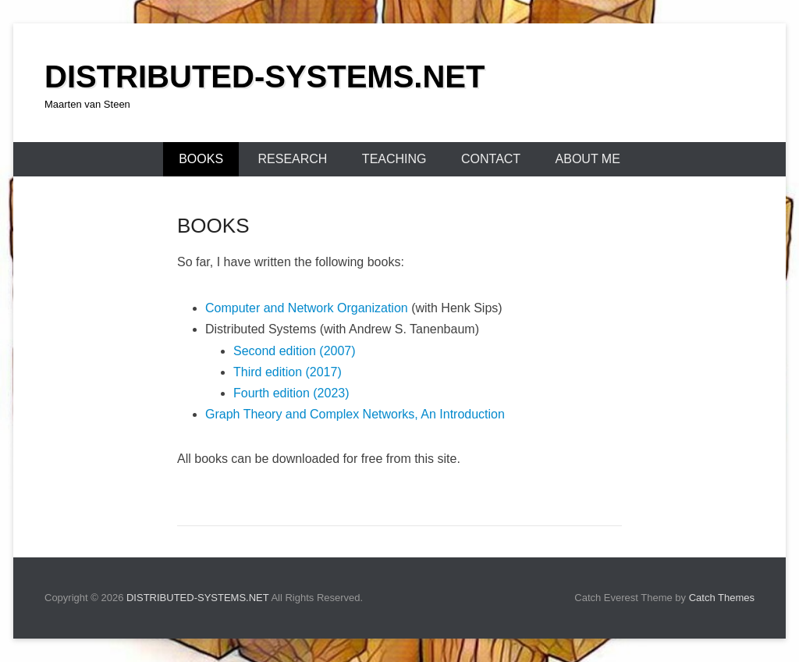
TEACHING (394, 159)
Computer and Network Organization (306, 308)
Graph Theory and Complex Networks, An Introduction (355, 414)
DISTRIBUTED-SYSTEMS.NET (264, 76)
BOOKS (201, 159)
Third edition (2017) (287, 372)
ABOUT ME (588, 159)
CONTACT (490, 159)
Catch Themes (722, 597)
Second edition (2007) (294, 351)
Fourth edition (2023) (291, 393)
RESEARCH (293, 159)
